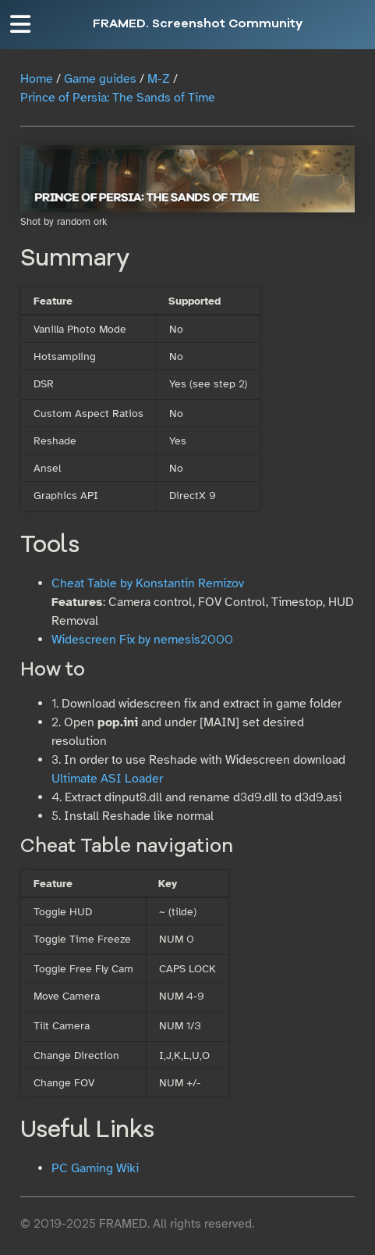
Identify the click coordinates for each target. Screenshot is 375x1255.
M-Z (158, 79)
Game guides (100, 79)
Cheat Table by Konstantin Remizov (147, 583)
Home (36, 79)
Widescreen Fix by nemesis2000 (142, 639)
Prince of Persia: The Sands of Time (117, 97)
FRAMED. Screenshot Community (197, 24)
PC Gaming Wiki (95, 1168)
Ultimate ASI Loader (107, 778)
